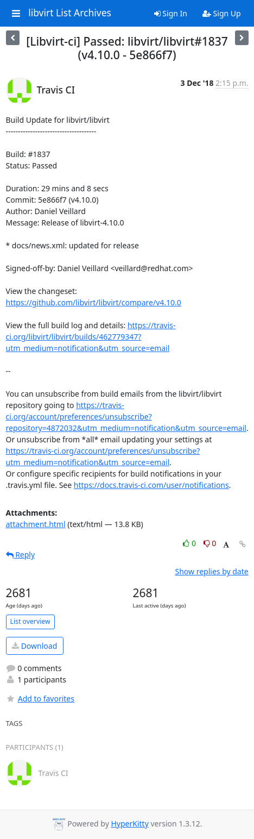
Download (34, 646)
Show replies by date (211, 571)
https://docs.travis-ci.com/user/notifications (151, 485)
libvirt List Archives (69, 13)
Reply (20, 554)
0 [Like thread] (190, 543)
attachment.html (36, 524)
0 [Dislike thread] (210, 543)
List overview (30, 621)
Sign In (170, 13)
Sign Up (221, 13)
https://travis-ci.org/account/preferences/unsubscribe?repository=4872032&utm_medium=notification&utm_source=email (126, 416)
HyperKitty (129, 823)
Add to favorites (40, 698)
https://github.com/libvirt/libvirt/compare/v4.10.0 (93, 302)
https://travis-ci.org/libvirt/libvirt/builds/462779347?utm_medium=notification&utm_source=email (91, 336)
